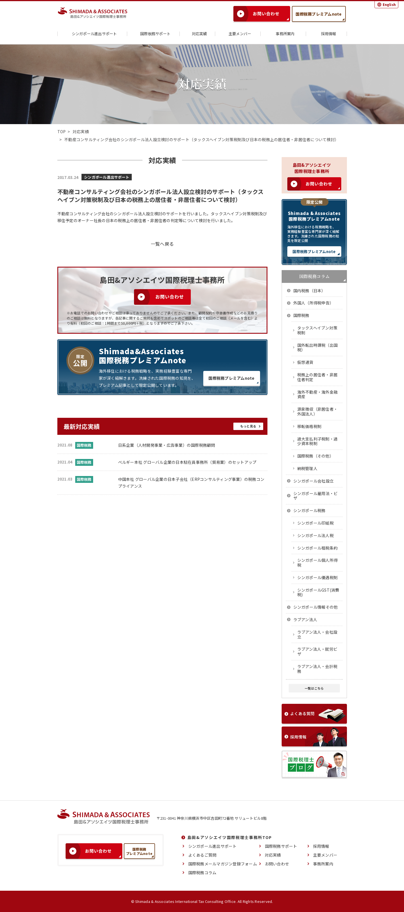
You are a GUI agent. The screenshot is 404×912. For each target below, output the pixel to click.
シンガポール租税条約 (317, 548)
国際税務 (301, 315)
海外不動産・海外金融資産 (317, 394)
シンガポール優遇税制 (317, 577)
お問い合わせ (277, 864)
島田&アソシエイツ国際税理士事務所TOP (229, 837)
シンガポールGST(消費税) (318, 592)
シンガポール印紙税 (315, 523)
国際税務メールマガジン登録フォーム (222, 864)
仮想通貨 (305, 362)
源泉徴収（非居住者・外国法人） (317, 411)
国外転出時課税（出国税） (317, 347)
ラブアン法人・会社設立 (317, 634)
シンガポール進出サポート (92, 34)
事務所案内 (282, 34)
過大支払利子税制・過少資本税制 (317, 441)
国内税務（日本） (309, 290)
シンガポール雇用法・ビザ (315, 496)
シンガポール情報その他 (315, 607)
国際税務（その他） (315, 456)
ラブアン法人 (305, 619)
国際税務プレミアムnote (319, 14)
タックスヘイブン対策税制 (317, 330)
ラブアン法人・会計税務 (317, 668)
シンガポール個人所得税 (317, 562)
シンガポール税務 (309, 510)
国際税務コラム (202, 873)
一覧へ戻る (162, 243)
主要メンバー (238, 34)
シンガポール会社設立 (313, 481)
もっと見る (248, 426)
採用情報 (326, 34)
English (389, 4)
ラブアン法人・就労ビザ (317, 651)
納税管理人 (307, 468)
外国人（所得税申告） (313, 303)
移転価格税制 (309, 426)
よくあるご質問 (202, 855)
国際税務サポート (153, 34)
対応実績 (197, 34)
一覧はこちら (314, 688)
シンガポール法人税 (315, 535)
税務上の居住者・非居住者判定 (317, 377)
